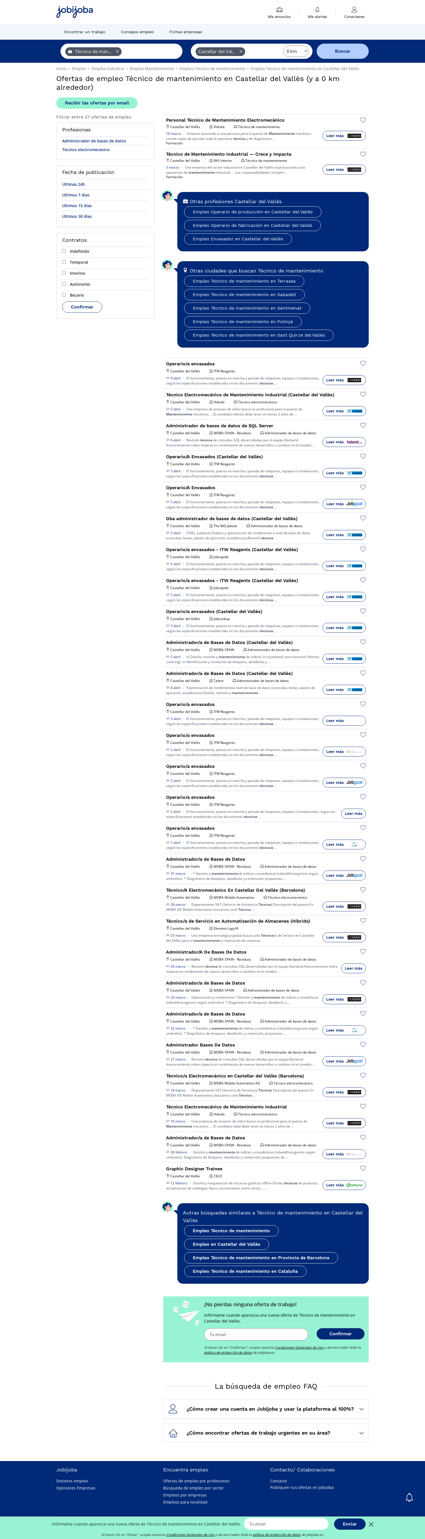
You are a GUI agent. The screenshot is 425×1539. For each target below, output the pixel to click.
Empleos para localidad (185, 1502)
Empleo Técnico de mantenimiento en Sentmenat (247, 308)
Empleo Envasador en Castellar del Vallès (238, 238)
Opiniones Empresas (75, 1488)
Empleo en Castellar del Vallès (226, 1244)
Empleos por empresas (185, 1495)
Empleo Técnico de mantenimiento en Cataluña (245, 1271)
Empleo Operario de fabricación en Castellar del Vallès (252, 225)
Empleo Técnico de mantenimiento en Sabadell (244, 294)
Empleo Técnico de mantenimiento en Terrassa (244, 281)
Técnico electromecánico (86, 149)
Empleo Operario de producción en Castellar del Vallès (253, 211)
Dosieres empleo (72, 1481)
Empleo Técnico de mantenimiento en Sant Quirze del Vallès (259, 335)
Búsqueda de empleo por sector (193, 1488)
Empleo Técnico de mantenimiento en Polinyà (243, 321)
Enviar (350, 1524)
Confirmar (82, 307)
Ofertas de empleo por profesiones (196, 1481)
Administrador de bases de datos (94, 141)
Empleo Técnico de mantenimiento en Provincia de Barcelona (261, 1257)
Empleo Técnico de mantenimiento (231, 1230)
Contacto (278, 1481)
